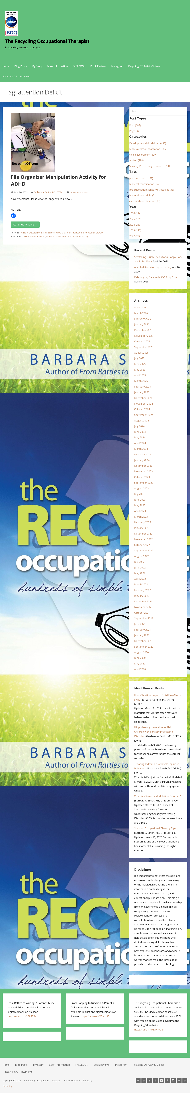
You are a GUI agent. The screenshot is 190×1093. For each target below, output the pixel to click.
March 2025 (141, 381)
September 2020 (143, 646)
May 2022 (139, 573)
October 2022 (142, 545)
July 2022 (139, 562)
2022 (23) (134, 236)
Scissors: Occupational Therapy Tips (155, 828)
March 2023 (141, 516)
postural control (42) (141, 178)
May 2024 (139, 437)
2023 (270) (135, 230)
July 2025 (139, 358)
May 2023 (139, 505)
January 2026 (141, 324)
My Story (37, 66)
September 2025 (143, 347)
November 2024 (143, 403)
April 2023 (140, 511)
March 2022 (141, 584)
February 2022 (142, 590)
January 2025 (141, 392)
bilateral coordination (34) (144, 184)
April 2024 (140, 443)
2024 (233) (135, 224)
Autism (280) (136, 160)
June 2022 (140, 567)
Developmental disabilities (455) (147, 143)
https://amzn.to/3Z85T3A (22, 1016)
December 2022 (143, 533)
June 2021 (140, 624)
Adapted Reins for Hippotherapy (153, 267)
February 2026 (142, 319)
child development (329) (143, 154)
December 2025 (143, 330)
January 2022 (141, 595)
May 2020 (139, 663)
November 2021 (143, 607)
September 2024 (143, 415)
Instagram (117, 66)
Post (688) (135, 125)
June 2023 (140, 499)
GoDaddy (7, 1086)
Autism (24, 232)
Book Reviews (98, 66)
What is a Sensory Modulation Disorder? (157, 796)
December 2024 (143, 398)
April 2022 (140, 578)
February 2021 (142, 629)
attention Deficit (37, 236)
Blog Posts (20, 66)
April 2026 (140, 307)
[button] (13, 215)
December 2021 (143, 601)
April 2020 (140, 669)
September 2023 (143, 482)
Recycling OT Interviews (16, 76)
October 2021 (142, 612)
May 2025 (139, 369)
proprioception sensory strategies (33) (151, 189)
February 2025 (142, 386)
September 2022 (143, 550)
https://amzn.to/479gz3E (95, 1016)
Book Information (57, 66)
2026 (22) (134, 213)
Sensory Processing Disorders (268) (149, 166)
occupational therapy (93, 232)
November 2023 (143, 471)
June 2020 (140, 658)
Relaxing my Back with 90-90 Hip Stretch (157, 277)
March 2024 (141, 449)
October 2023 (142, 477)
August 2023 (141, 488)
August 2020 (141, 652)
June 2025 (140, 364)
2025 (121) (135, 219)
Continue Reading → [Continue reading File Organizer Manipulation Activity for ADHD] (25, 224)
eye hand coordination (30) (144, 201)
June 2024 (140, 432)
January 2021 (141, 635)
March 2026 (141, 313)
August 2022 (141, 556)
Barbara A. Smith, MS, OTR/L (48, 192)
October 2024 (142, 409)
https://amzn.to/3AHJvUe (148, 1029)
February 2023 (142, 522)
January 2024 (141, 460)
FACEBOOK (79, 66)
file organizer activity (78, 236)
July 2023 (139, 494)
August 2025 (141, 352)
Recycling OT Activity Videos (144, 66)
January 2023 (141, 528)
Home (5, 66)
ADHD (26, 236)
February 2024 (142, 454)
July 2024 (139, 426)
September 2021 (143, 618)
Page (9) (134, 131)
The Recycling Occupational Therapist (47, 41)
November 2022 (143, 539)
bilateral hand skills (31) (143, 195)
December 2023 (143, 465)
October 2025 (142, 341)
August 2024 (141, 420)
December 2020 (143, 641)
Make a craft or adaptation (69, 232)
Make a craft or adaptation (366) (148, 149)
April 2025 (140, 375)
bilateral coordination (56, 236)
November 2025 (143, 335)
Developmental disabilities (42, 232)
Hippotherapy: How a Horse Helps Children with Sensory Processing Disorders (154, 732)
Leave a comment (79, 192)
